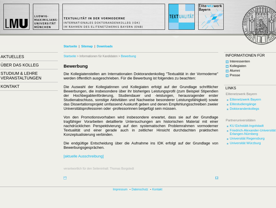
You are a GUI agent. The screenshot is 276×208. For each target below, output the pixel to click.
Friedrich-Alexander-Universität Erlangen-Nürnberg (253, 132)
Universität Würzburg (245, 143)
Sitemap (87, 46)
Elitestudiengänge (243, 104)
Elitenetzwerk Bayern (245, 99)
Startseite (70, 46)
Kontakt (157, 189)
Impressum (120, 189)
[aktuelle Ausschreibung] (84, 156)
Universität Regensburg (247, 138)
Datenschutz (140, 189)
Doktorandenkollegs (244, 108)
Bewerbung (128, 56)
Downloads (105, 46)
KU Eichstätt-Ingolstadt (247, 125)
